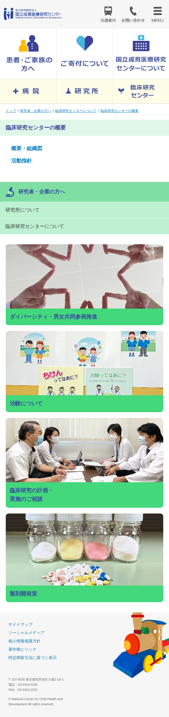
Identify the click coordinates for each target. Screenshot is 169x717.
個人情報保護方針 (24, 641)
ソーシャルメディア (26, 632)
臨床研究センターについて (76, 111)
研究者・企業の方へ (35, 111)
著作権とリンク (22, 649)
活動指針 (21, 161)
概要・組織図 (26, 148)
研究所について (22, 210)
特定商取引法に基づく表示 (32, 657)
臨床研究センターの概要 (120, 111)
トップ (11, 111)
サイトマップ (20, 624)
